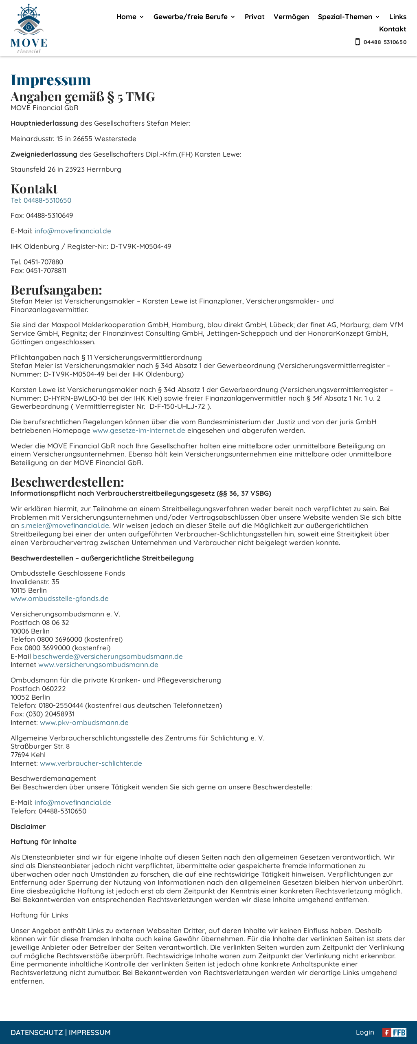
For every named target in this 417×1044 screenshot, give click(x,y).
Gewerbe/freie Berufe (191, 17)
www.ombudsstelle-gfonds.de (60, 598)
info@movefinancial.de (73, 230)
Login (365, 1032)
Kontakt (392, 29)
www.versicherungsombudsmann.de (98, 664)
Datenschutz (37, 1032)
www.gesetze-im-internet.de (138, 430)
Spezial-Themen (345, 17)
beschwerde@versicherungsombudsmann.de (108, 656)
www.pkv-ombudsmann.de (84, 722)
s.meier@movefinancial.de (65, 525)
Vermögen (291, 17)
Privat (255, 17)
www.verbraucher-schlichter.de (91, 763)
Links (397, 17)
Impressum (90, 1032)
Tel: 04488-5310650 (41, 200)
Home (126, 17)
